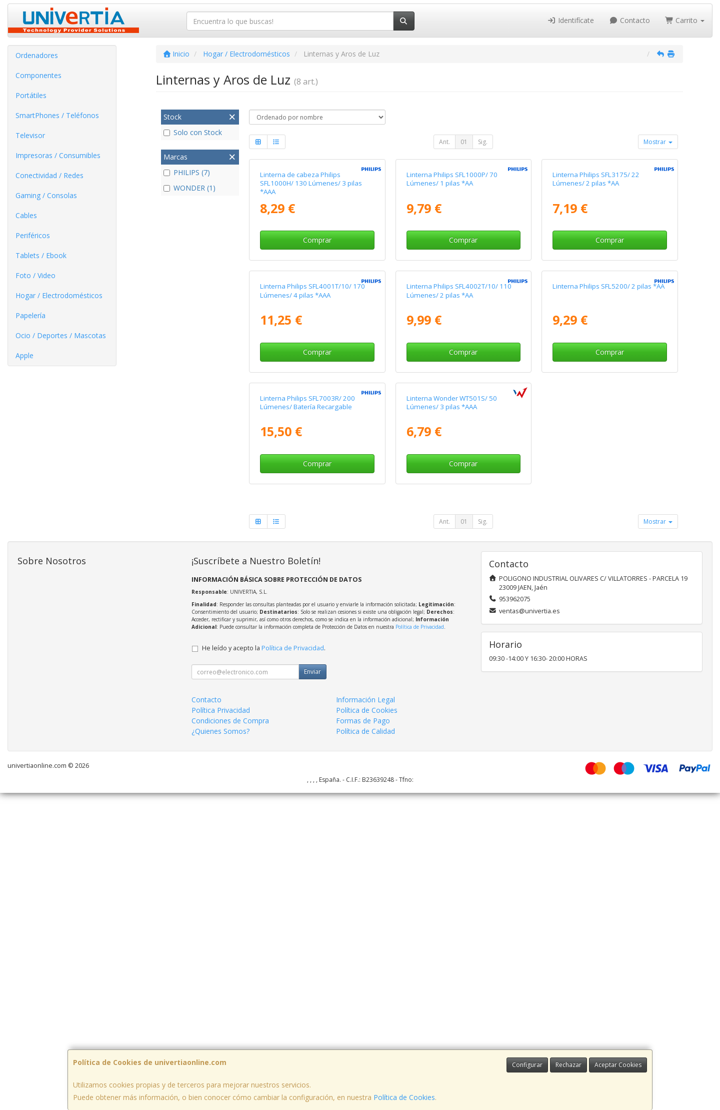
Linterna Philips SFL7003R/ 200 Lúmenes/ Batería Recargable (307, 719)
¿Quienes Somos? (221, 1048)
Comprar (317, 346)
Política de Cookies (404, 1097)
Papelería (31, 315)
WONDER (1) (190, 188)
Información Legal (365, 1016)
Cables (26, 215)
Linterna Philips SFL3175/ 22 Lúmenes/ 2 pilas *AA (596, 284)
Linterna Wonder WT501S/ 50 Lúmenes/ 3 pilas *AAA (451, 719)
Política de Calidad (365, 1048)
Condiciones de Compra (230, 1037)
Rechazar (569, 1064)
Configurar (527, 1064)
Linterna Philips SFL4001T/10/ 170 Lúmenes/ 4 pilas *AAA (312, 502)
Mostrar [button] (658, 142)
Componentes (39, 75)
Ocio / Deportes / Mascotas (61, 335)
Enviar (312, 988)
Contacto (629, 20)
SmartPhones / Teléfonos (57, 115)
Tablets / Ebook (41, 255)
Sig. (483, 142)
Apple (25, 355)
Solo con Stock (193, 132)
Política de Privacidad (420, 943)
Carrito (685, 20)
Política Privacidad (221, 1027)
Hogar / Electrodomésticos (59, 295)
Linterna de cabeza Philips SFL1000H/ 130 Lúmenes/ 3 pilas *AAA (311, 289)
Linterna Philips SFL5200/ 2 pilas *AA (608, 497)
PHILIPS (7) (187, 172)
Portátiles (31, 95)
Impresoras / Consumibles (58, 155)
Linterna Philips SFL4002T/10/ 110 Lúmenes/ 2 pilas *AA (459, 502)
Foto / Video (36, 275)
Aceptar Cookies (618, 1064)
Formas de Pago (363, 1037)
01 (464, 142)
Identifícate (571, 20)
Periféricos (33, 235)
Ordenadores (37, 55)
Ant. (444, 142)
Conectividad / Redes (50, 175)
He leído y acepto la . (264, 965)
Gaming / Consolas (46, 195)
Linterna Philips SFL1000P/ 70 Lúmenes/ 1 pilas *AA (452, 284)
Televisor (30, 135)
